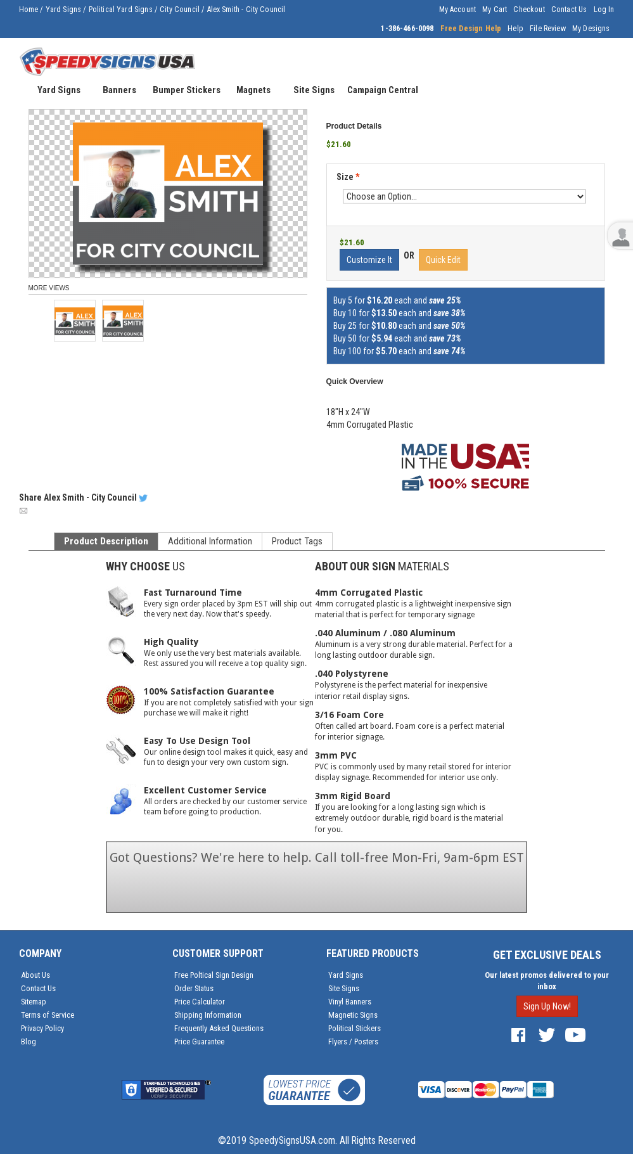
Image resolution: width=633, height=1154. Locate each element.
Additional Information (210, 541)
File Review (548, 28)
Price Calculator (199, 1001)
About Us (35, 975)
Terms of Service (47, 1015)
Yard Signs (64, 9)
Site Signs (343, 988)
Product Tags (297, 541)
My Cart (494, 9)
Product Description (106, 541)
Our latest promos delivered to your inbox (547, 980)
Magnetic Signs (353, 1015)
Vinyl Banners (349, 1001)
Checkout (528, 9)
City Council (180, 9)
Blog (28, 1041)
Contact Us (569, 9)
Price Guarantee (199, 1041)
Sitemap (33, 1001)
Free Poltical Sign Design (213, 975)
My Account (457, 9)
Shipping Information (207, 1015)
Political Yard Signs (121, 9)
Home (29, 9)
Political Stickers (354, 1028)
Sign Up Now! (547, 1006)
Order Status (194, 988)
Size (347, 177)
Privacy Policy (42, 1028)
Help (515, 28)
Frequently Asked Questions (219, 1028)
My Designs (591, 28)
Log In (604, 9)
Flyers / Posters (353, 1041)
